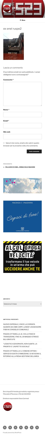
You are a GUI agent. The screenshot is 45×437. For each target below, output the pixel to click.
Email (6, 121)
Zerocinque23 (22, 8)
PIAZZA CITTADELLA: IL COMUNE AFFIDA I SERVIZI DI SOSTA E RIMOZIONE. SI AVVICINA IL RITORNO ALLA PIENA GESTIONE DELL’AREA (22, 353)
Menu (22, 20)
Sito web (6, 132)
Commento (8, 80)
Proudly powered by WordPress (12, 432)
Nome (6, 110)
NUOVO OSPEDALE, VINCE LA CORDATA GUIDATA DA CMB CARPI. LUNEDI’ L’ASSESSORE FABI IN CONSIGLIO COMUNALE (22, 327)
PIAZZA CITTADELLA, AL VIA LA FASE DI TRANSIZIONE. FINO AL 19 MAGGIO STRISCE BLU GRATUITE (21, 336)
